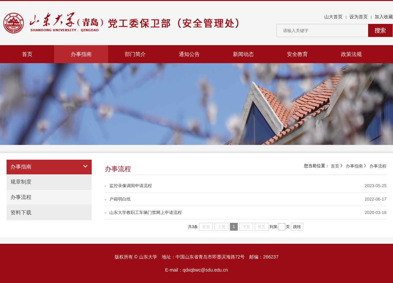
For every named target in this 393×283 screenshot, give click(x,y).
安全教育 (297, 54)
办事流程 (20, 197)
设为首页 (358, 16)
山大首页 (333, 16)
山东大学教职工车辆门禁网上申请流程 (143, 212)
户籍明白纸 (118, 199)
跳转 (297, 226)
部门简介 (135, 54)
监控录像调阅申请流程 (128, 185)
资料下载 (20, 212)
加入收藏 (384, 16)
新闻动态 (243, 54)
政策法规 (351, 54)
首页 (27, 54)
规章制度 (20, 182)
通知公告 (189, 54)
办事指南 (81, 54)
